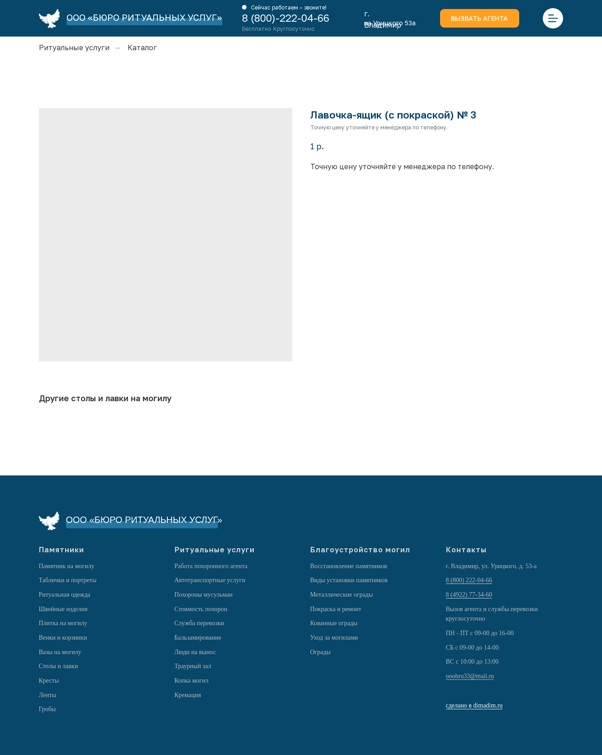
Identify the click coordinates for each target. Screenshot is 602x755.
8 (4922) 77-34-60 (469, 594)
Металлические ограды (341, 594)
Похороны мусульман (204, 594)
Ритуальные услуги (74, 47)
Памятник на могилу (67, 566)
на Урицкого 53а (390, 23)
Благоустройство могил (360, 549)
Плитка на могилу (63, 623)
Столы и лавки (58, 666)
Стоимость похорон (201, 609)
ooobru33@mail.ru (470, 676)
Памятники (61, 549)
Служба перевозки (199, 623)
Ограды (320, 652)
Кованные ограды (334, 623)
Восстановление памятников (348, 566)
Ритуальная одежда (64, 594)
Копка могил (192, 680)
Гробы (47, 709)
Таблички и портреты (68, 580)
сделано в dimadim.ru (474, 705)
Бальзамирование (198, 637)
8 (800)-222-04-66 (285, 18)
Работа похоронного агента (211, 566)
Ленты (48, 695)
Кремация (188, 695)
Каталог (142, 47)
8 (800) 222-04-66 (469, 580)
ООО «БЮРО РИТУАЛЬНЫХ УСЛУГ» (144, 17)
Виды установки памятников (349, 580)
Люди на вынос (195, 652)
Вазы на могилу (60, 652)
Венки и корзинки (63, 637)
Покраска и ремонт (335, 609)
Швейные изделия (63, 609)
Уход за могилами (334, 637)
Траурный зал (193, 666)
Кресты (49, 680)
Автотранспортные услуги (210, 580)
